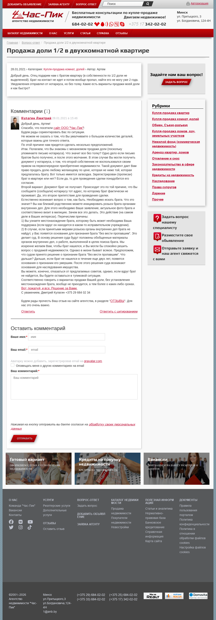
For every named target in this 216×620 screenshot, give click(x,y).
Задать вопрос (87, 505)
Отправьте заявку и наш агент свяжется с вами (175, 253)
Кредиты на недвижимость (173, 175)
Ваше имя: (18, 336)
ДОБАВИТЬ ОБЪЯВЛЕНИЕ (91, 515)
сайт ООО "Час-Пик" (69, 128)
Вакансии (15, 510)
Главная (12, 42)
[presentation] (43, 413)
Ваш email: (18, 349)
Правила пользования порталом (188, 510)
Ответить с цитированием (119, 311)
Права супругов (164, 187)
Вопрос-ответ (31, 42)
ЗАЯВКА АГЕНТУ (88, 524)
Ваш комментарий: (24, 371)
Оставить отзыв (53, 529)
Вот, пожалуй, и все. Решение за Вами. (49, 288)
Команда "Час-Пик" (22, 505)
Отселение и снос (166, 158)
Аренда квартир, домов (170, 152)
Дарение (158, 193)
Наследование (163, 181)
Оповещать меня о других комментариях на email (50, 365)
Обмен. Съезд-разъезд (170, 125)
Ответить (28, 311)
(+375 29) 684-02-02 (91, 595)
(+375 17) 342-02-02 (123, 599)
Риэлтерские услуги (56, 505)
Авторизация (199, 3)
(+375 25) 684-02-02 (123, 595)
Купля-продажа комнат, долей (64, 69)
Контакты (15, 515)
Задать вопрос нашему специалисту (171, 222)
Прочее (157, 199)
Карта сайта (153, 541)
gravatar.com (93, 361)
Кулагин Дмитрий (36, 118)
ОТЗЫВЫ (117, 301)
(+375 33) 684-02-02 (91, 599)
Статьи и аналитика (159, 508)
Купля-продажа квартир (170, 113)
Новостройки (120, 527)
